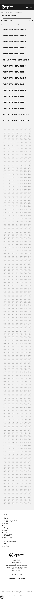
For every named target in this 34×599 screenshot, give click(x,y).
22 (8, 136)
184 (13, 203)
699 (29, 416)
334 (25, 265)
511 (5, 340)
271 (25, 238)
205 (13, 212)
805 (5, 463)
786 (13, 454)
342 (29, 267)
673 (9, 407)
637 (5, 393)
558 (25, 358)
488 (25, 329)
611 (13, 381)
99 (8, 168)
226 (13, 221)
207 (21, 212)
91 (4, 165)
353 (17, 273)
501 (21, 334)
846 (29, 477)
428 (9, 305)
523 (25, 343)
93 (13, 165)
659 (9, 401)
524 (29, 343)
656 (25, 398)
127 (9, 180)
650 (29, 396)
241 (17, 227)
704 (21, 419)
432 (25, 305)
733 (25, 430)
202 (29, 209)
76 (29, 157)
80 (17, 160)
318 (17, 259)
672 (5, 407)
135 (13, 183)
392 (5, 291)
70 (4, 157)
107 (13, 171)
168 (5, 198)
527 (13, 346)
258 (29, 232)
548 (13, 355)
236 (25, 224)
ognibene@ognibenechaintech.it (19, 567)
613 (21, 381)
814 (13, 465)
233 (13, 224)
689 (17, 413)
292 (25, 247)
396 (21, 291)
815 (17, 465)
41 (29, 142)
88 (21, 163)
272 (29, 238)
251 (29, 230)
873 (25, 489)
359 (13, 276)
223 (29, 218)
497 (5, 334)
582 (9, 369)
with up (12, 596)
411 (25, 297)
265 (29, 235)
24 (17, 136)
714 (5, 425)
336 (5, 267)
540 (9, 352)
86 (13, 163)
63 (4, 154)
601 (29, 375)
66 (17, 154)
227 (17, 221)
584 (17, 369)
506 (13, 337)
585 (21, 369)
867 (29, 486)
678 (29, 407)
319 (21, 259)
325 (17, 262)
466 (21, 320)
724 (17, 428)
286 (29, 244)
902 (29, 500)
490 (5, 331)
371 (5, 282)
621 (25, 384)
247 (13, 230)
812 (5, 465)
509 (25, 337)
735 (5, 433)
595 (5, 375)
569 (13, 364)
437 (17, 308)
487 (21, 329)
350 (5, 273)
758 (13, 442)
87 (17, 163)
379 (9, 285)
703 (17, 419)
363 (29, 276)
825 (29, 468)
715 (9, 425)
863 (13, 486)
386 (9, 288)
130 (21, 180)
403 (21, 294)
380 (13, 285)
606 (21, 378)
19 (25, 133)
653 (13, 398)
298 (21, 250)
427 (5, 305)
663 (25, 401)
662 (21, 401)
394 (13, 291)
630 (5, 390)
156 (13, 192)
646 (13, 396)
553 (5, 358)
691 (25, 413)
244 (29, 227)
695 (13, 416)
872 (21, 489)
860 (29, 483)
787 (17, 454)
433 (29, 305)
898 (13, 500)
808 (17, 463)
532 (5, 349)
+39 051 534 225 (18, 569)
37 (13, 142)
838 (25, 474)
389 (21, 288)
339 (17, 267)
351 (9, 273)
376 (25, 282)
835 (13, 474)
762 (29, 442)
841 (9, 477)
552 (29, 355)
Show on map (16, 574)
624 (9, 387)
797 (29, 457)
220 (17, 218)
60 (21, 151)
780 (17, 451)
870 (13, 489)
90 (29, 163)
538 (29, 349)
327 (25, 262)
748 (29, 436)
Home (2, 12)
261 (13, 235)
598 (17, 375)
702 (13, 419)
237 (29, 224)
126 (5, 180)
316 (9, 259)
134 (9, 183)
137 (21, 183)
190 (9, 206)
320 (25, 259)
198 (13, 209)
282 (13, 244)
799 (9, 460)
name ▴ (31, 25)
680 (9, 410)
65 (13, 154)
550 (21, 355)
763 (5, 445)
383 (25, 285)
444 (17, 311)
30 (13, 139)
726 (25, 428)
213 (17, 215)
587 (29, 369)
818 (29, 465)
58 (13, 151)
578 (21, 366)
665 (5, 404)
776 (29, 448)
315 (5, 259)
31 (17, 139)
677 (25, 407)
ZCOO (5, 532)
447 (29, 311)
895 (29, 497)
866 (25, 486)
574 (5, 366)
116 (21, 174)
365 (9, 279)
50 (8, 148)
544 (25, 352)
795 (21, 457)
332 (17, 265)
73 (17, 157)
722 (9, 428)
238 (5, 227)
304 (17, 253)
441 (5, 311)
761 (25, 442)
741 (29, 433)
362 (25, 276)
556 (17, 358)
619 (17, 384)
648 (21, 396)
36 (8, 142)
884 (13, 495)
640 (17, 393)
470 (9, 323)
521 (17, 343)
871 (17, 489)
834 (9, 474)
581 (5, 369)
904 (9, 503)
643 (29, 393)
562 (13, 361)
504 (5, 337)
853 (29, 480)
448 (5, 314)
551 (25, 355)
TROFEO (6, 525)
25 (21, 136)
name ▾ (25, 25)
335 (29, 265)
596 (9, 375)
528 (17, 346)
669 (21, 404)
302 (9, 253)
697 (21, 416)
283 (17, 244)
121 (13, 177)
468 (29, 320)
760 (21, 442)
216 (29, 215)
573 (29, 364)
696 (17, 416)
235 (21, 224)
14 (4, 133)
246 (9, 230)
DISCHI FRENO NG (8, 537)
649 (25, 396)
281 (9, 244)
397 (25, 291)
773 (17, 448)
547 (9, 355)
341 (25, 267)
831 (25, 471)
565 (25, 361)
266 (5, 238)
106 (9, 171)
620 (21, 384)
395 (17, 291)
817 (25, 465)
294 (5, 250)
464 (13, 320)
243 (25, 227)
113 (9, 174)
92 (8, 165)
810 (25, 463)
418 (25, 299)
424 (21, 302)
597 (13, 375)
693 (5, 416)
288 (9, 247)
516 (25, 340)
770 (5, 448)
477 (9, 326)
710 (17, 422)
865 (21, 486)
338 (13, 267)
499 (13, 334)
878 (17, 492)
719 (25, 425)
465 (17, 320)
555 (13, 358)
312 (21, 256)
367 (17, 279)
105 (5, 171)
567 (5, 364)
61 (25, 151)
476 (5, 326)
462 (5, 320)
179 (21, 200)
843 (17, 477)
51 (13, 148)
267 (9, 238)
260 (9, 235)
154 (5, 192)
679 (5, 410)
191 (13, 206)
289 (13, 247)
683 (21, 410)
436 (13, 308)
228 (21, 221)
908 (25, 503)
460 (25, 317)
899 (17, 500)
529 (21, 346)
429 (13, 305)
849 (13, 480)
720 (29, 425)
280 (5, 244)
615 (29, 381)
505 (9, 337)
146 (29, 186)
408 (13, 297)
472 (17, 323)
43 (8, 145)
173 (25, 198)
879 (21, 492)
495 (25, 331)
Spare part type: (10, 541)
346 (17, 270)
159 (25, 192)
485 (13, 329)
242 (21, 227)
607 (25, 378)
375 (21, 282)
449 (9, 314)
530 (25, 346)
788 (21, 454)
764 (9, 445)
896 (5, 500)
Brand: (6, 518)
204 (9, 212)
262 (17, 235)
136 (17, 183)
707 (5, 422)
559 (29, 358)
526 (9, 346)
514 (17, 340)
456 (9, 317)
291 (21, 247)
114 (13, 174)
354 (21, 273)
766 (17, 445)
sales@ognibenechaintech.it (19, 564)
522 (21, 343)
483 (5, 329)
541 (13, 352)
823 (21, 468)
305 (21, 253)
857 (17, 483)
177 (13, 200)
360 (17, 276)
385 (5, 288)
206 (17, 212)
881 (29, 492)
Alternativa (6, 546)
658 (5, 401)
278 (25, 241)
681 (13, 410)
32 (21, 139)
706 (29, 419)
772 (13, 448)
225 (9, 221)
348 (25, 270)
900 (21, 500)
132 (29, 180)
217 (5, 218)
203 (5, 212)
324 (13, 262)
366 (13, 279)
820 (9, 468)
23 (13, 136)
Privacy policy (28, 591)
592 (21, 372)
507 (17, 337)
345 (13, 270)
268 (13, 238)
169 (9, 198)
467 (25, 320)
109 (21, 171)
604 (13, 378)
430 (17, 305)
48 (29, 145)
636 (29, 390)
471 (13, 323)
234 (17, 224)
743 (9, 436)
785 (9, 454)
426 (29, 302)
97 (29, 165)
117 (25, 174)
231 (5, 224)
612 (17, 381)
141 (9, 186)
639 (13, 393)
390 (25, 288)
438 (21, 308)
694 (9, 416)
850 (17, 480)
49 (4, 148)
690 (21, 413)
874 (29, 489)
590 (13, 372)
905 (13, 503)
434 (5, 308)
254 (13, 232)
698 (25, 416)
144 (21, 186)
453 (25, 314)
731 (17, 430)
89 (25, 163)
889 (5, 497)
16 (13, 133)
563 (17, 361)
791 (5, 457)
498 (9, 334)
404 (25, 294)
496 (29, 331)
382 (21, 285)
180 (25, 200)
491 (9, 331)
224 (5, 221)
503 (29, 334)
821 (13, 468)
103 (25, 168)
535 (17, 349)
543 (21, 352)
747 (25, 436)
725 (21, 428)
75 (25, 157)
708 (9, 422)
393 (9, 291)
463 (9, 320)
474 (25, 323)
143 (17, 186)
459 (21, 317)
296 (13, 250)
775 (25, 448)
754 (25, 439)
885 (17, 495)
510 (29, 337)
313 (25, 256)
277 (21, 241)
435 (9, 308)
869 (9, 489)
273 (5, 241)
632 (13, 390)
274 (9, 241)
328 (29, 262)
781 (21, 451)
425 (25, 302)
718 (21, 425)
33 (25, 139)
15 (8, 133)
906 (17, 503)
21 (4, 136)
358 (9, 276)
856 (13, 483)
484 (9, 329)
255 (17, 232)
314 (29, 256)
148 (9, 189)
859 (25, 483)
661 (17, 401)
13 (29, 131)
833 (5, 474)
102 (21, 168)
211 (9, 215)
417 (21, 299)
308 (5, 256)
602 (5, 378)
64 (8, 154)
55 (29, 148)
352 (13, 273)
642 (25, 393)
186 (21, 203)
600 (25, 375)
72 (13, 157)
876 (9, 492)
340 (21, 267)
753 (21, 439)
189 (5, 206)
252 (5, 232)
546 (5, 355)
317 (13, 259)
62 (29, 151)
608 (29, 378)
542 (17, 352)
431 (21, 305)
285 (25, 244)
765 (13, 445)
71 (8, 157)
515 (21, 340)
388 (17, 288)
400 (9, 294)
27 (29, 136)
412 (29, 297)
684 (25, 410)
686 (5, 413)
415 (13, 299)
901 (25, 500)
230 (29, 221)
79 (13, 160)
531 (29, 346)
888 (29, 495)
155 (9, 192)
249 (21, 230)
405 (29, 294)
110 (25, 171)
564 (21, 361)
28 (4, 139)
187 (25, 203)
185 (17, 203)
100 (13, 168)
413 (5, 299)
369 (25, 279)
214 (21, 215)
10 (17, 131)
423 (17, 302)
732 (21, 430)
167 (29, 195)
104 (29, 168)
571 (21, 364)
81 (21, 160)
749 (5, 439)
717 (17, 425)
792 (9, 457)
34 (29, 139)
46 (21, 145)
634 (21, 390)
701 (9, 419)
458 (17, 317)
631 (9, 390)
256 (21, 232)
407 (9, 297)
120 (9, 177)
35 (4, 142)
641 (21, 393)
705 (25, 419)
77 (4, 160)
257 (25, 232)
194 (25, 206)
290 (17, 247)
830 (21, 471)
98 (4, 168)
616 (5, 384)
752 (17, 439)
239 (9, 227)
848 (9, 480)
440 (29, 308)
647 (17, 396)
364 (5, 279)
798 (5, 460)
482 (29, 326)
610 (9, 381)
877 (13, 492)
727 (29, 428)
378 (5, 285)
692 (29, 413)
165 (21, 195)
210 (5, 215)
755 (29, 439)
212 (13, 215)
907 (21, 503)
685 (29, 410)
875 (5, 492)
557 (21, 358)
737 (13, 433)
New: (5, 514)
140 (5, 186)
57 (8, 151)
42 (4, 145)
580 (29, 366)
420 (5, 302)
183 (9, 203)
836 (17, 474)
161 (5, 195)
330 (9, 265)
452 (21, 314)
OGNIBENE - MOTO (8, 522)
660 (13, 401)
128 (13, 180)
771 (9, 448)
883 (9, 495)
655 (21, 398)
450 (13, 314)
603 (9, 378)
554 (9, 358)
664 (29, 401)
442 (9, 311)
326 (21, 262)
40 (25, 142)
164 (17, 195)
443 (13, 311)
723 (13, 428)
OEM (5, 543)
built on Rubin (21, 596)
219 (13, 218)
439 (25, 308)
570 (17, 364)
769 (29, 445)
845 (25, 477)
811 (29, 463)
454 (29, 314)
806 (9, 463)
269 (17, 238)
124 (25, 177)
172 (21, 198)
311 (17, 256)
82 (25, 160)
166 (25, 195)
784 (5, 454)
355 (25, 273)
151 (21, 189)
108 (17, 171)
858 (21, 483)
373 (13, 282)
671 (29, 404)
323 (9, 262)
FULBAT (6, 529)
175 (5, 200)
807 (13, 463)
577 (17, 366)
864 (17, 486)
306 (25, 253)
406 (5, 297)
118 (29, 174)
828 (13, 471)
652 (9, 398)
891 (13, 497)
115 (17, 174)
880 (25, 492)
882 (5, 495)
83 (29, 160)
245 (5, 230)
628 (25, 387)
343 (5, 270)
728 (5, 430)
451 (17, 314)
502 (25, 334)
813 (9, 465)
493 (17, 331)
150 (17, 189)
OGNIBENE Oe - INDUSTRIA (10, 520)
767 (21, 445)
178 (17, 200)
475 (29, 323)
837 (21, 474)
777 (5, 451)
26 (25, 136)
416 (17, 299)
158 (21, 192)
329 (5, 265)
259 (5, 235)
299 (25, 250)
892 (17, 497)
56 (4, 151)
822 (17, 468)
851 (21, 480)
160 (29, 192)
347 (21, 270)
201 (25, 209)
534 (13, 349)
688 (13, 413)
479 (17, 326)
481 (25, 326)
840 (5, 477)
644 (5, 396)
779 (13, 451)
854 (5, 483)
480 (21, 326)
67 (21, 154)
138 (25, 183)
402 (17, 294)
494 (21, 331)
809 (21, 463)
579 (25, 366)
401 (13, 294)
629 (29, 387)
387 (13, 288)
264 (25, 235)
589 (9, 372)
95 (21, 165)
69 (29, 154)
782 (25, 451)
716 (13, 425)
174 (29, 198)
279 (29, 241)
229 (25, 221)
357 (5, 276)
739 (21, 433)
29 (8, 139)
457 (13, 317)
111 (29, 171)
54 (25, 148)
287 (5, 247)
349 (29, 270)
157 (17, 192)
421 (9, 302)
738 (17, 433)
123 (21, 177)
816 (21, 465)
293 (29, 247)
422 (13, 302)
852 (25, 480)
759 (17, 442)
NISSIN (5, 530)
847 (5, 480)
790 (29, 454)
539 (5, 352)
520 (13, 343)
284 (21, 244)
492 (13, 331)
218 (9, 218)
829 (17, 471)
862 (9, 486)
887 (25, 495)
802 (21, 460)
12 (25, 131)
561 (9, 361)
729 (9, 430)
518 (5, 343)
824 (25, 468)
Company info (17, 592)
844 (21, 477)
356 (29, 273)
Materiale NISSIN (8, 534)
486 (17, 329)
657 (29, 398)
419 (29, 299)
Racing (5, 545)
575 (9, 366)
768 (25, 445)
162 (9, 195)
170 (13, 198)
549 (17, 355)
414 (9, 299)
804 (29, 460)
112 (5, 174)
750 (9, 439)
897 (9, 500)
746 (21, 436)
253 (9, 232)
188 (29, 203)
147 (5, 189)
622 (29, 384)
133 (5, 183)
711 (21, 422)
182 (5, 203)
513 (13, 340)
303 (13, 253)
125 (29, 177)
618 (13, 384)
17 (17, 133)
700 (5, 419)
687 (9, 413)
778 (9, 451)
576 (13, 366)
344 (9, 270)
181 (29, 200)
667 (13, 404)
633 (17, 390)
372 (9, 282)
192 (17, 206)
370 (29, 279)
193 (21, 206)
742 (5, 436)
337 (9, 267)
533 (9, 349)
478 (13, 326)
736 (9, 433)
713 (29, 422)
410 (21, 297)
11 (21, 131)
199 (17, 209)
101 (17, 168)
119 (5, 177)
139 (29, 183)
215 (25, 215)
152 (25, 189)
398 (29, 291)
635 (25, 390)
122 (17, 177)
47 (25, 145)
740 (25, 433)
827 (9, 471)
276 (17, 241)
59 (17, 151)
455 (5, 317)
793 (13, 457)
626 (17, 387)
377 (29, 282)
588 (5, 372)
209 (29, 212)
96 (25, 165)
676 (21, 407)
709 (13, 422)
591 (17, 372)
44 (13, 145)
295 (9, 250)
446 (25, 311)
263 (21, 235)
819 (5, 468)
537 (25, 349)
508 (21, 337)
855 (9, 483)
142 (13, 186)
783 (29, 451)
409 (17, 297)
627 (21, 387)
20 (29, 133)
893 (21, 497)
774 (21, 448)
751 (13, 439)
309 (9, 256)
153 (29, 189)
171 (17, 198)
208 (25, 212)
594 (29, 372)
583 (13, 369)
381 (17, 285)
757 (9, 442)
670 (25, 404)
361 (21, 276)
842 (13, 477)
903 (5, 503)
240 (13, 227)
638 (9, 393)
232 (9, 224)
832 (29, 471)
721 (5, 428)
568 (9, 364)
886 (21, 495)
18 (21, 133)
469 (5, 323)
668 (17, 404)
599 (21, 375)
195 (29, 206)
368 (21, 279)
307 (29, 253)
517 (29, 340)
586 (25, 369)
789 (25, 454)
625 (13, 387)
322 (5, 262)
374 (17, 282)
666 (9, 404)
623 (5, 387)
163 (13, 195)
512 (9, 340)
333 (21, 265)
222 (25, 218)
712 (25, 422)
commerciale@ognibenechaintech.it (19, 565)
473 (21, 323)
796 (25, 457)
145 (25, 186)
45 (17, 145)
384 (29, 285)
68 (25, 154)
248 (17, 230)
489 (29, 329)
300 (29, 250)
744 (13, 436)
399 (5, 294)
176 (9, 200)
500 (17, 334)
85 (8, 163)
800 (13, 460)
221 (21, 218)
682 (17, 410)
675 (17, 407)
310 (13, 256)
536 (21, 349)
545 (29, 352)
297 (17, 250)
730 (13, 430)
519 (9, 343)
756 (5, 442)
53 (21, 148)
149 (13, 189)
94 (17, 165)
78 (8, 160)
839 (29, 474)
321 (29, 259)
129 (17, 180)
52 (17, 148)
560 (5, 361)
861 (5, 486)
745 (17, 436)
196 (5, 209)
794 (17, 457)
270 (21, 238)
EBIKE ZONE (7, 536)
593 (25, 372)
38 (17, 142)
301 (5, 253)
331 (13, 265)
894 (25, 497)
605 (17, 378)
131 (25, 180)
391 (29, 288)
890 (9, 497)
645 (9, 396)
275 (13, 241)
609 (5, 381)
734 (29, 430)
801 (17, 460)
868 (5, 489)
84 (4, 163)
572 (25, 364)
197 (9, 209)
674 (13, 407)
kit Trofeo (6, 523)
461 (29, 317)
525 (5, 346)
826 (5, 471)
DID (4, 527)
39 (21, 142)
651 (5, 398)
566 (29, 361)
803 (25, 460)
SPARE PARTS (9, 12)
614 (25, 381)
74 (21, 157)
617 (9, 384)
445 (21, 311)
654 (17, 398)
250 (25, 230)
